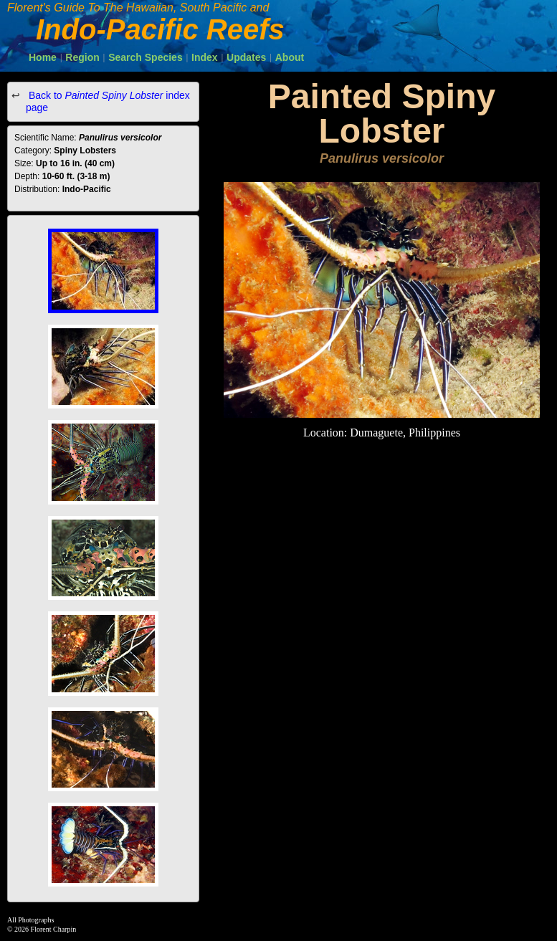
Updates (246, 57)
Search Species (145, 57)
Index (204, 57)
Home (43, 57)
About (289, 57)
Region (82, 57)
